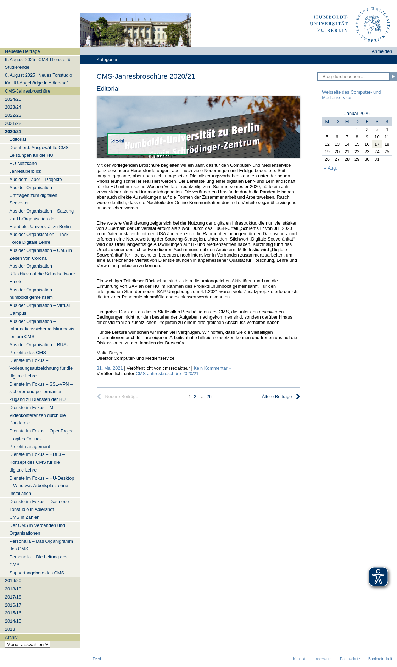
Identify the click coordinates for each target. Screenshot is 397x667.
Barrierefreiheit (380, 659)
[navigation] (40, 347)
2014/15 (13, 621)
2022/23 (13, 115)
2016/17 (13, 605)
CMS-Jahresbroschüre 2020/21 (167, 373)
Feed (97, 659)
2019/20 (13, 580)
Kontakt (299, 659)
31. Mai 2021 (110, 368)
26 (209, 396)
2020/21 (13, 131)
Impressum (323, 659)
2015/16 (13, 613)
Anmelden (382, 51)
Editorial (108, 88)
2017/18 (13, 597)
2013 (10, 629)
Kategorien (108, 59)
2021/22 (13, 123)
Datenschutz (350, 659)
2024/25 (13, 99)
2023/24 (13, 107)
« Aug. (330, 168)
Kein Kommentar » (212, 368)
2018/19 (13, 588)
